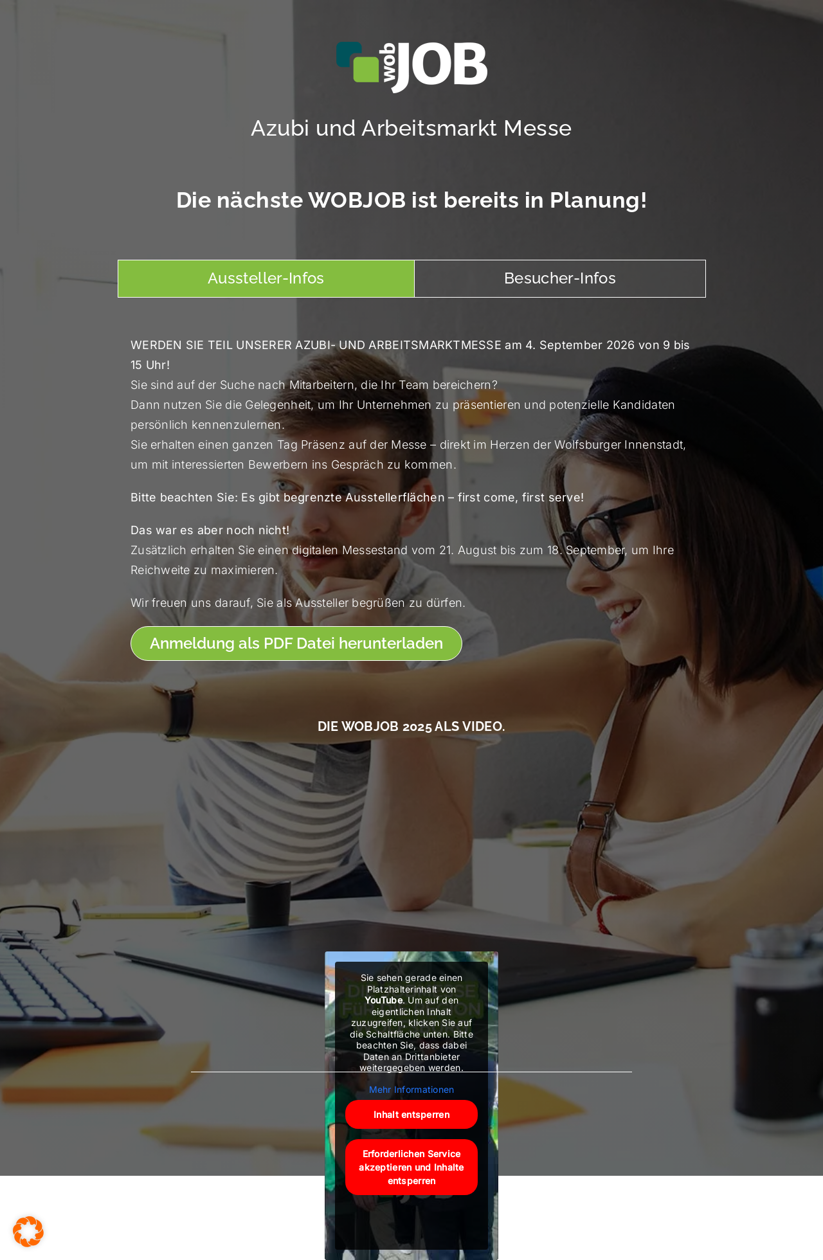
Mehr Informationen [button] (412, 1089)
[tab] (266, 279)
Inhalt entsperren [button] (411, 1114)
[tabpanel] (411, 498)
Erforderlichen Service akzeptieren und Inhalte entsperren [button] (411, 1167)
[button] (28, 1231)
